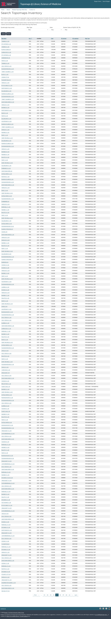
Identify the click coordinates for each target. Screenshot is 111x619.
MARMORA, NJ (5, 262)
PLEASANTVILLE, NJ (6, 80)
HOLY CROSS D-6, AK (6, 66)
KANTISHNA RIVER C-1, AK (8, 378)
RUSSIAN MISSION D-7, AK (8, 428)
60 (66, 595)
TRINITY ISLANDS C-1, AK (8, 71)
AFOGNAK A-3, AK (6, 549)
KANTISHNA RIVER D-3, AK (8, 588)
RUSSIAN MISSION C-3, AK (8, 96)
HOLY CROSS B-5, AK (6, 557)
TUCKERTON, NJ (5, 544)
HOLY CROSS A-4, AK (6, 375)
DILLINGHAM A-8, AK (6, 254)
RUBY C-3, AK (5, 190)
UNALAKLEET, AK (6, 372)
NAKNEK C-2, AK (5, 209)
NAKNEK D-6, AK (5, 494)
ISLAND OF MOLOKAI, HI (7, 229)
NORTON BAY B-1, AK (7, 530)
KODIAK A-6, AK (5, 289)
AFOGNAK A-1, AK (6, 499)
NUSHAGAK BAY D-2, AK (7, 425)
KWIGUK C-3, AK (5, 82)
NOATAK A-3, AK (5, 568)
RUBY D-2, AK (5, 339)
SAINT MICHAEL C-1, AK (7, 361)
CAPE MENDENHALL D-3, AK (8, 463)
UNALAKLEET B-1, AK (6, 579)
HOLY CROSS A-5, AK (6, 403)
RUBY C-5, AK (5, 248)
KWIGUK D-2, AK (6, 204)
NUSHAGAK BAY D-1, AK (7, 397)
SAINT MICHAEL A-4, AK (7, 218)
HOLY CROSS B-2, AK (6, 486)
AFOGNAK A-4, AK (6, 571)
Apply (3, 34)
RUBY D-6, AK (5, 452)
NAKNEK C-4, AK (5, 273)
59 (63, 595)
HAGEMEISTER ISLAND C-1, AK (9, 582)
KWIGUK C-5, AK (5, 129)
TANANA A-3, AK (5, 41)
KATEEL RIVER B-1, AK (7, 345)
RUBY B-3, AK (5, 60)
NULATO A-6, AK (5, 245)
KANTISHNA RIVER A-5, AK (8, 185)
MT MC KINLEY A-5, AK (7, 505)
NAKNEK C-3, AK (5, 243)
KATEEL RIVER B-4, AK (7, 422)
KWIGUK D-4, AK (6, 240)
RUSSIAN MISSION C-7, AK (8, 198)
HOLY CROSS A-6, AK (6, 436)
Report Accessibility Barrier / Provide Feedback (17, 616)
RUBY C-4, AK (5, 215)
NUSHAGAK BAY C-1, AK (7, 312)
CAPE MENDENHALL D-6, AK (8, 535)
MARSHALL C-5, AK (6, 331)
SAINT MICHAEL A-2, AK (7, 162)
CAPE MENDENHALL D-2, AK (8, 433)
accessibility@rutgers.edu (101, 614)
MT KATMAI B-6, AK (6, 55)
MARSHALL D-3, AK (6, 491)
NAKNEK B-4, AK (5, 151)
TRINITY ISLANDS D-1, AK (8, 99)
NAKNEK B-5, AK (5, 154)
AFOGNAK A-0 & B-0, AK (7, 477)
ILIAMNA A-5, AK (5, 323)
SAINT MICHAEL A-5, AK (7, 251)
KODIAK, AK (4, 231)
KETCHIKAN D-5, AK (6, 502)
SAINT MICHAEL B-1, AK (7, 303)
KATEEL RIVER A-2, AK (7, 196)
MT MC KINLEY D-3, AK (7, 85)
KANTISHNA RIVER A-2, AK (8, 102)
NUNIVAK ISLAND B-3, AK (7, 124)
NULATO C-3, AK (5, 497)
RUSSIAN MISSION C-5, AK (8, 146)
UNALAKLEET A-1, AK (6, 430)
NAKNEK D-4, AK (5, 447)
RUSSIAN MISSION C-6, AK (8, 182)
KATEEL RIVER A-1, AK (7, 173)
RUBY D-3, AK (5, 359)
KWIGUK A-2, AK (5, 577)
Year (30, 38)
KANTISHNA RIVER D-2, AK (8, 560)
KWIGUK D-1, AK (6, 187)
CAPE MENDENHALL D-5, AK (8, 510)
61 (69, 595)
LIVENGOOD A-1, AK (6, 328)
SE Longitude (75, 38)
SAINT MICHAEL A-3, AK (7, 193)
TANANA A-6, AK (5, 63)
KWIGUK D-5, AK (6, 270)
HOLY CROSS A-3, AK (6, 353)
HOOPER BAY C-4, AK (6, 309)
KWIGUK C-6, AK (5, 149)
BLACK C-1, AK (5, 74)
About (8, 9)
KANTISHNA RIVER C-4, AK (8, 469)
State (51, 27)
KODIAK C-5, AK (5, 563)
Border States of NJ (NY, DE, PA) (71, 27)
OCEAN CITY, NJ (5, 77)
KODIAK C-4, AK (5, 541)
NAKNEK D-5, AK (5, 475)
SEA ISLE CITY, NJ (6, 591)
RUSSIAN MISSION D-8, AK (8, 458)
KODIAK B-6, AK (5, 441)
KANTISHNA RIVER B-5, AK (8, 325)
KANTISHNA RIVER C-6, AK (8, 519)
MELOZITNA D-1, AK (6, 383)
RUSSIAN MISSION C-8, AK (8, 226)
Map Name (4, 38)
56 (53, 595)
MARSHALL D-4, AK (6, 524)
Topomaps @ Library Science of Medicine (40, 4)
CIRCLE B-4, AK (5, 513)
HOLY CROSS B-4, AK (6, 538)
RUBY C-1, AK (5, 135)
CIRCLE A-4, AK (5, 350)
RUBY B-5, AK (5, 113)
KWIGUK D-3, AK (6, 237)
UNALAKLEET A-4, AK (6, 508)
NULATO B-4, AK (5, 356)
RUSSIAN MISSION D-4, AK (8, 347)
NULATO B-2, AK (5, 298)
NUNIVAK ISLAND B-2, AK (7, 93)
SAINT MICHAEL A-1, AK (7, 138)
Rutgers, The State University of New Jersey (14, 612)
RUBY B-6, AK (5, 115)
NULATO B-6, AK (5, 417)
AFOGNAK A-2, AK (6, 527)
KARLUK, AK (4, 306)
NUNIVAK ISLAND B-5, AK (7, 179)
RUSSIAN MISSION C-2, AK (8, 68)
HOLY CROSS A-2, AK (6, 320)
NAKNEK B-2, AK (5, 107)
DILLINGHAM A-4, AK (6, 140)
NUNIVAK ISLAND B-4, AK (7, 143)
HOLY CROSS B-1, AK (6, 466)
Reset (8, 34)
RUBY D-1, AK (5, 301)
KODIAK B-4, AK (5, 381)
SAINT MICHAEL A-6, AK (7, 278)
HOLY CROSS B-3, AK (6, 516)
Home (2, 9)
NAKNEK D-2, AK (5, 389)
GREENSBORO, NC (6, 57)
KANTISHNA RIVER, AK (7, 171)
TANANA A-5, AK (5, 46)
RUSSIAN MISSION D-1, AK (8, 256)
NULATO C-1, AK (5, 450)
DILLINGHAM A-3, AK (6, 118)
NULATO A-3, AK (5, 157)
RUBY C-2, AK (5, 160)
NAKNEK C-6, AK (5, 334)
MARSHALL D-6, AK (6, 566)
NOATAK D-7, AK (5, 176)
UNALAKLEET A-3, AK (6, 480)
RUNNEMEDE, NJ (5, 201)
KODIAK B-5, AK (5, 408)
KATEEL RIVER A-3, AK (7, 223)
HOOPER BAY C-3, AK (6, 281)
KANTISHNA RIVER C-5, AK (8, 488)
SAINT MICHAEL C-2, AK (7, 392)
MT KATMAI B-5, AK (6, 44)
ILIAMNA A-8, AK (5, 405)
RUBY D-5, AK (5, 419)
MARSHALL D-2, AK (6, 472)
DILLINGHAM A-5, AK (6, 165)
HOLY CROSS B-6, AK (6, 585)
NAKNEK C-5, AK (5, 295)
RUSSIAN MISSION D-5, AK (8, 364)
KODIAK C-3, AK (5, 521)
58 (60, 595)
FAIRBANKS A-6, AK (6, 168)
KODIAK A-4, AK (5, 265)
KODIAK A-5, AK (5, 267)
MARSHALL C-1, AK (6, 207)
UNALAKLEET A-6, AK (6, 555)
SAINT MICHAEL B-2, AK (7, 342)
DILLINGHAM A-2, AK (6, 91)
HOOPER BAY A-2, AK (6, 121)
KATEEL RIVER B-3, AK (7, 394)
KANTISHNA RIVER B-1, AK (8, 234)
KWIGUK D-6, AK (6, 292)
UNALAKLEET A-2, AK (6, 461)
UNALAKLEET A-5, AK (6, 533)
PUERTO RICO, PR (6, 386)
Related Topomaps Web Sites (19, 9)
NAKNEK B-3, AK (5, 132)
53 (44, 595)
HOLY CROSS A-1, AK (6, 317)
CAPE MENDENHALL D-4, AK (8, 483)
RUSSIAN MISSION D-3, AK (8, 314)
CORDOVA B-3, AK (6, 370)
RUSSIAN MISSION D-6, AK (8, 400)
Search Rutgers (106, 1)
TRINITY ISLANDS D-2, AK (8, 127)
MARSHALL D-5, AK (6, 546)
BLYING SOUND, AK (6, 49)
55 (50, 595)
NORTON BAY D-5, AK (7, 88)
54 (47, 595)
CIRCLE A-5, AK (5, 367)
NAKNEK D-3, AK (5, 414)
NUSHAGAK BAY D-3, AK (7, 455)
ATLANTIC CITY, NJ (6, 574)
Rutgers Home (97, 1)
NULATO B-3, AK (5, 336)
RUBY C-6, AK (5, 276)
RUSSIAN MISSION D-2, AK (8, 284)
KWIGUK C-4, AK (5, 104)
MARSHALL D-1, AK (6, 444)
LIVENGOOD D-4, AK (6, 52)
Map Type (29, 27)
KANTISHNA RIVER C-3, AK (8, 439)
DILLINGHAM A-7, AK (6, 220)
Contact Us (32, 9)
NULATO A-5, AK (5, 212)
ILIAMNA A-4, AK (5, 287)
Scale (52, 38)
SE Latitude (63, 38)
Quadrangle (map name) (7, 27)
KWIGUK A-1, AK (5, 552)
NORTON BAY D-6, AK (7, 110)
